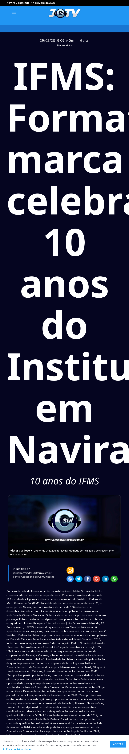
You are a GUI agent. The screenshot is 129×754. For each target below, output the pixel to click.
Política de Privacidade (17, 749)
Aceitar (118, 744)
